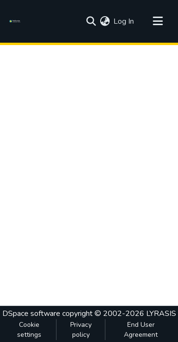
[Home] (16, 21)
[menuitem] (105, 21)
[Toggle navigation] (157, 21)
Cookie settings (29, 329)
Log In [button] (124, 21)
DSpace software (31, 313)
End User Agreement (141, 329)
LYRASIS (161, 313)
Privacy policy (81, 329)
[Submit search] (91, 21)
